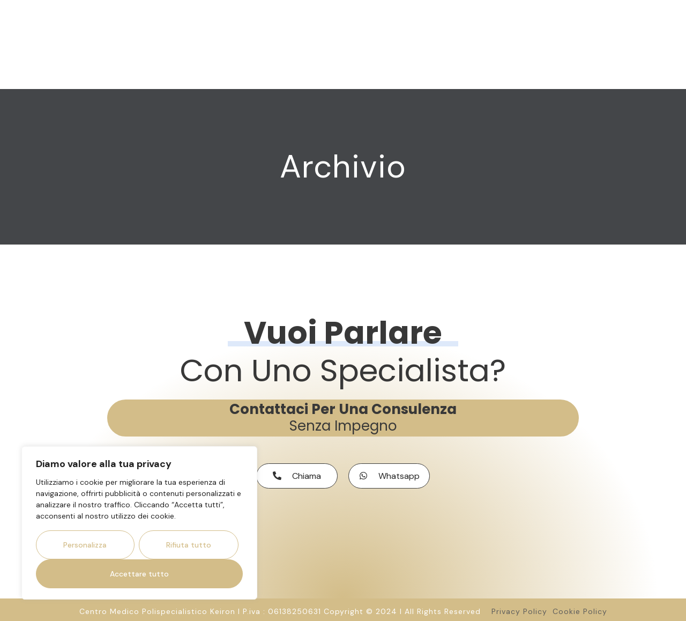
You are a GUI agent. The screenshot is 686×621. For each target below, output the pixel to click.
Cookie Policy (580, 608)
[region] (139, 523)
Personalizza (85, 545)
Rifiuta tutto (188, 545)
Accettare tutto (139, 574)
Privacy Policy (522, 608)
